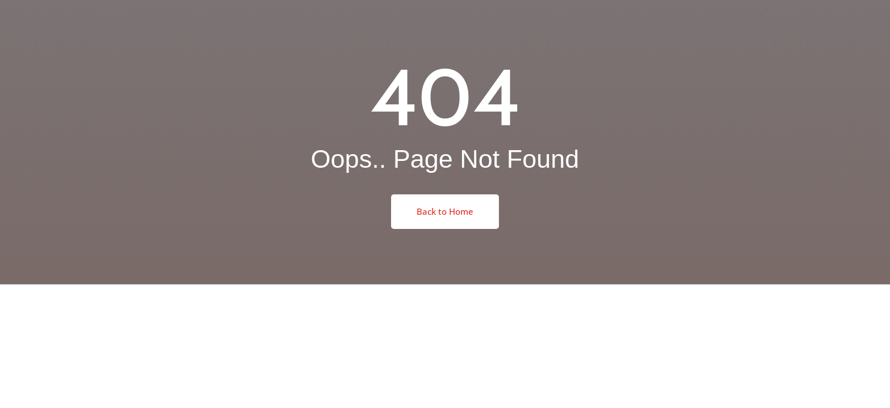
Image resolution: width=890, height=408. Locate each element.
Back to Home (445, 211)
